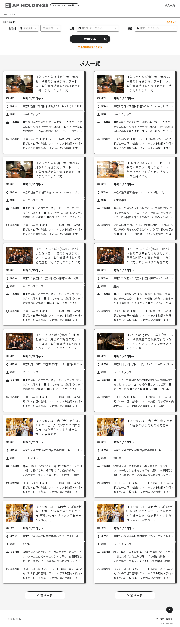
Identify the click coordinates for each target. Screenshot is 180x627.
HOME (5, 14)
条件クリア (171, 21)
